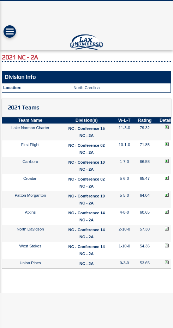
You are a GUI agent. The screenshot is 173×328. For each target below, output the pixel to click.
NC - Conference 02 (86, 145)
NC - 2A (86, 135)
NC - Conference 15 (86, 128)
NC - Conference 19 (86, 196)
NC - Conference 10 (86, 162)
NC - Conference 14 (86, 213)
